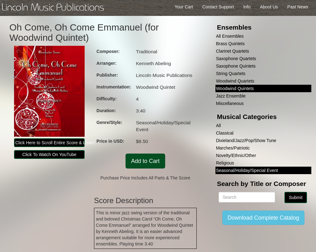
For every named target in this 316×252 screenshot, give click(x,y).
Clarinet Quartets (232, 51)
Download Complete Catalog (263, 218)
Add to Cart (145, 161)
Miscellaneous (230, 103)
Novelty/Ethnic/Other (236, 155)
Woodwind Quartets (235, 80)
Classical (225, 133)
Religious (225, 162)
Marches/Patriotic (233, 147)
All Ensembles (230, 36)
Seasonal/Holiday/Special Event (247, 170)
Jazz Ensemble (231, 95)
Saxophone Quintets (236, 66)
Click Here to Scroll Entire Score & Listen (50, 142)
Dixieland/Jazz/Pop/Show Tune (246, 140)
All (218, 125)
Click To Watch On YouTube (49, 154)
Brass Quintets (230, 43)
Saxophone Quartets (236, 58)
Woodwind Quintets (235, 88)
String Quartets (230, 73)
